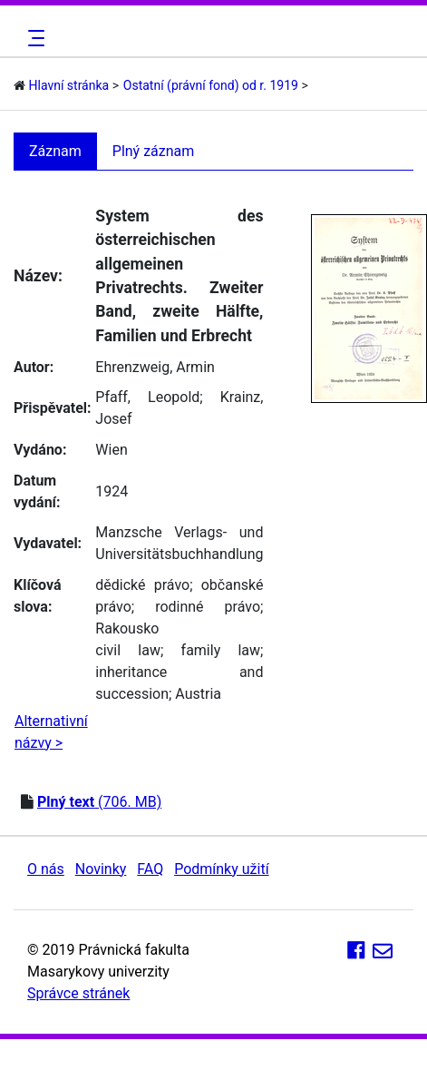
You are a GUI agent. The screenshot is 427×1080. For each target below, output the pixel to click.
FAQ (150, 869)
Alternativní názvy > (51, 731)
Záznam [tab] (55, 151)
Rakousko (127, 628)
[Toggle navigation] (33, 38)
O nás (45, 869)
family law (221, 650)
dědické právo (142, 585)
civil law (127, 650)
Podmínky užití (221, 869)
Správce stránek (78, 993)
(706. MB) (99, 801)
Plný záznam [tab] (153, 151)
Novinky (101, 869)
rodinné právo (207, 606)
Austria (198, 693)
